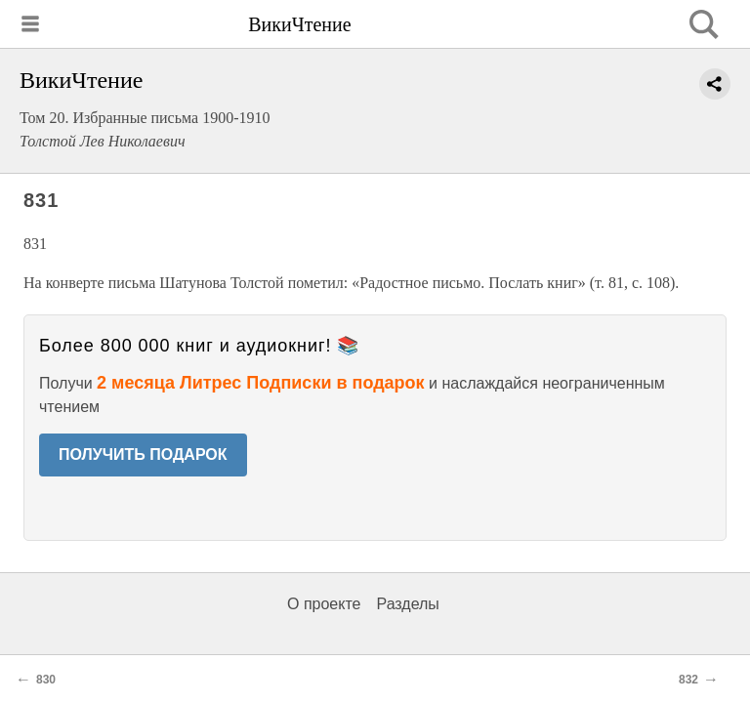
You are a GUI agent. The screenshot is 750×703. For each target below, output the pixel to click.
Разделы (407, 604)
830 (46, 679)
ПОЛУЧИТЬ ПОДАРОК (143, 454)
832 (688, 679)
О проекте (323, 604)
